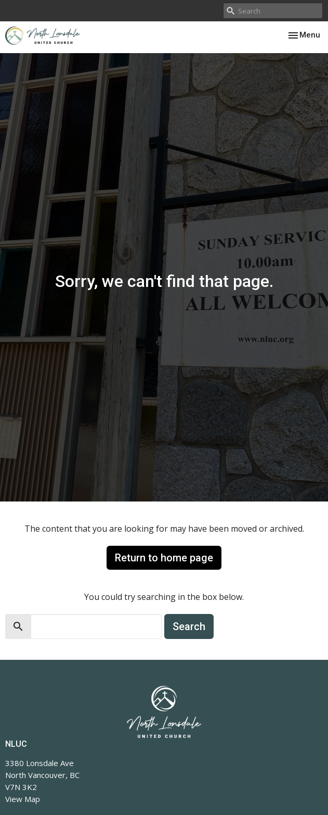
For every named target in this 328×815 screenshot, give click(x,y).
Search (189, 626)
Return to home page (164, 557)
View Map (22, 799)
